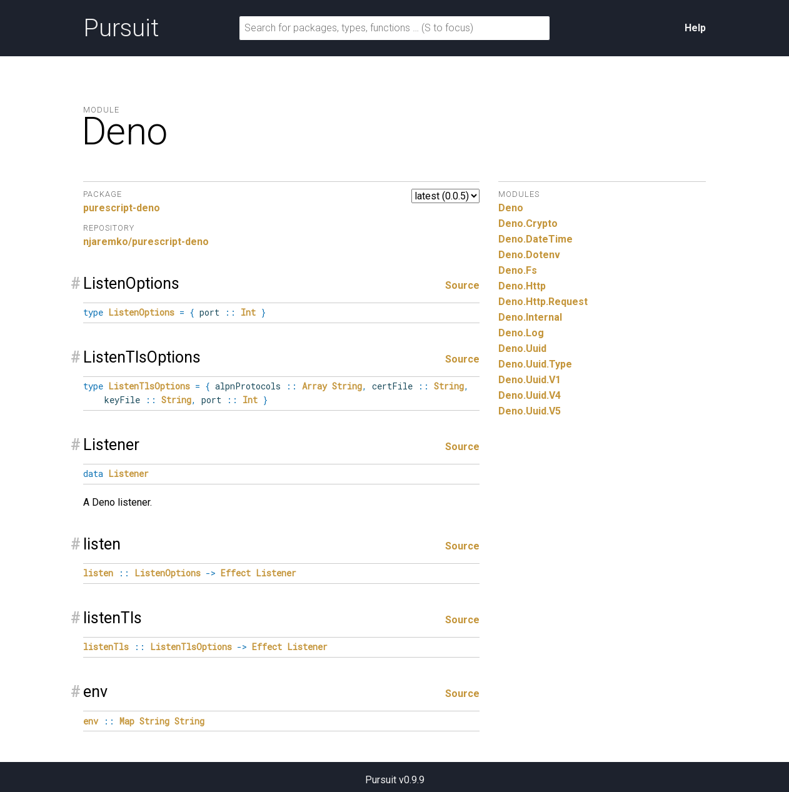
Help (695, 28)
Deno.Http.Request (543, 302)
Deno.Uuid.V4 (529, 395)
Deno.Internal (530, 317)
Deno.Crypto (528, 223)
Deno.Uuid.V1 (529, 380)
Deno (510, 208)
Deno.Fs (517, 270)
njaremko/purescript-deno (146, 242)
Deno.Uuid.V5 (529, 411)
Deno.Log (521, 333)
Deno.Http (522, 286)
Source (462, 285)
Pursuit (121, 28)
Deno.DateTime (535, 239)
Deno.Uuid (522, 348)
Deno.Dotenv (529, 255)
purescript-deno (121, 208)
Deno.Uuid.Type (535, 364)
